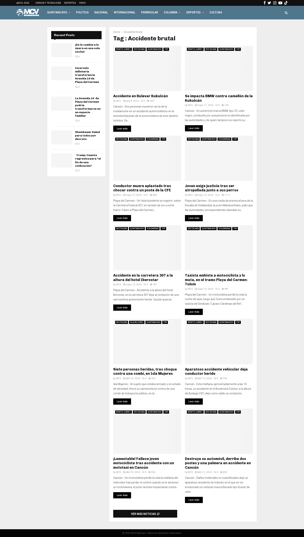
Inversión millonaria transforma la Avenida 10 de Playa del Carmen (87, 75)
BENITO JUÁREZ (123, 49)
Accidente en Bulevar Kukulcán (140, 96)
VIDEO (82, 3)
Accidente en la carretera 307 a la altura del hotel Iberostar (143, 277)
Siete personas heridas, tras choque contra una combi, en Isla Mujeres (145, 371)
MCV (118, 101)
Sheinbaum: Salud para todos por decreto (87, 135)
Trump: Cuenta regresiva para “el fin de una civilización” (88, 160)
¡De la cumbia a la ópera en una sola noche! (87, 48)
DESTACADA (139, 49)
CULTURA (216, 12)
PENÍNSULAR (149, 12)
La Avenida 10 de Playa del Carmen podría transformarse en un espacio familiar (88, 107)
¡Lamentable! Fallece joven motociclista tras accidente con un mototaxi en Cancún (143, 463)
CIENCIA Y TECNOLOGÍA (48, 3)
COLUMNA (170, 12)
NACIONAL (101, 12)
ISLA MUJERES (136, 322)
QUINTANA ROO (57, 12)
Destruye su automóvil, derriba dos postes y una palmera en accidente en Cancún (218, 463)
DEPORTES (70, 3)
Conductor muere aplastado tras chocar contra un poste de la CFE (142, 188)
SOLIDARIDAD (153, 139)
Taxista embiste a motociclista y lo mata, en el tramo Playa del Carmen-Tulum (216, 279)
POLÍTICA (82, 12)
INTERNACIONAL (124, 12)
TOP (166, 49)
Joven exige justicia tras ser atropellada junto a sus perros (211, 188)
